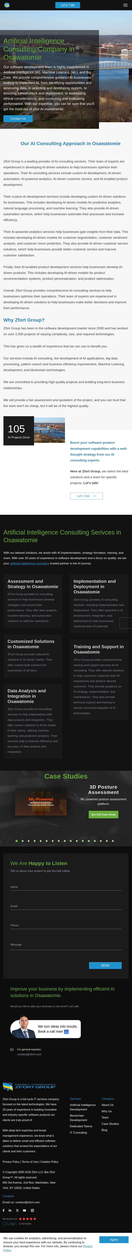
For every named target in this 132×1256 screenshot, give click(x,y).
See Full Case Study (103, 814)
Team (105, 1117)
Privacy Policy (11, 1161)
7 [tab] (53, 841)
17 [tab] (113, 841)
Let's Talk (68, 5)
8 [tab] (59, 841)
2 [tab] (23, 841)
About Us (108, 1105)
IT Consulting (78, 1132)
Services (75, 1098)
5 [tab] (41, 841)
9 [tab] (65, 841)
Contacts (8, 1196)
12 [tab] (83, 841)
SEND (105, 965)
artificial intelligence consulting (29, 563)
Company (108, 1098)
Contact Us (18, 118)
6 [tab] (47, 841)
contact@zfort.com (29, 1054)
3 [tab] (29, 841)
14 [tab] (95, 841)
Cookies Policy (49, 1161)
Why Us (107, 1111)
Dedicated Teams (81, 1126)
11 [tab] (77, 841)
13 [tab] (89, 841)
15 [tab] (101, 841)
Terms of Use (30, 1161)
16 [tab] (107, 841)
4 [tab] (35, 841)
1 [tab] (17, 841)
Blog (104, 1130)
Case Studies (110, 1124)
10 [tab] (71, 841)
